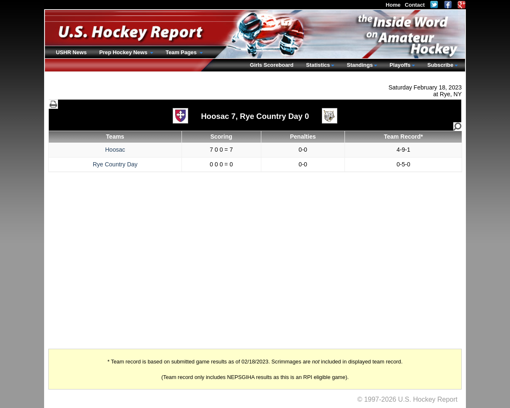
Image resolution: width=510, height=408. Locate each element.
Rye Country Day (115, 164)
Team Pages (182, 52)
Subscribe (440, 65)
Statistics (318, 65)
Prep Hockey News (124, 52)
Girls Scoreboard (272, 65)
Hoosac (115, 149)
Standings (360, 65)
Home (393, 5)
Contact (415, 5)
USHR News (71, 52)
